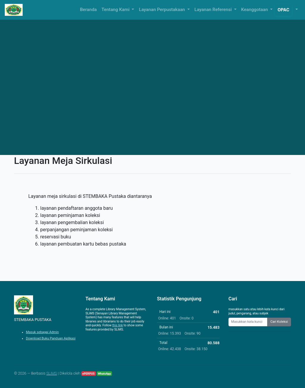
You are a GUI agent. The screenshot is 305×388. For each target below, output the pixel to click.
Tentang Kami (116, 9)
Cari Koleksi (279, 322)
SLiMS (51, 373)
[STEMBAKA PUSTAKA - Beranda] (14, 9)
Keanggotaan (255, 9)
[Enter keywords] (247, 322)
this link (117, 325)
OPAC (283, 10)
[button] (296, 9)
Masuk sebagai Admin (42, 332)
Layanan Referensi (213, 9)
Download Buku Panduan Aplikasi (50, 338)
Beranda (88, 9)
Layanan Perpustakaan (162, 9)
